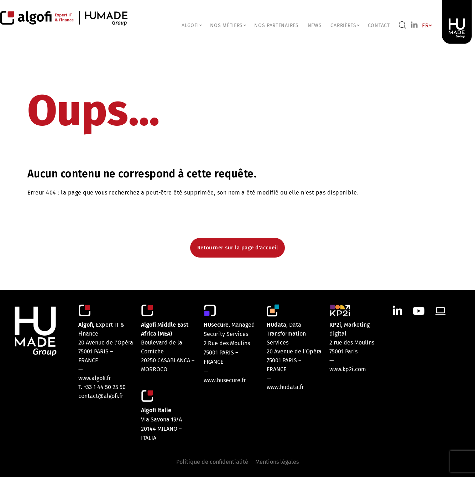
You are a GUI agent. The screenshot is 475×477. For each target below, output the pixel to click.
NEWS (315, 25)
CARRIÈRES (344, 25)
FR (426, 25)
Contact (379, 25)
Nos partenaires (276, 25)
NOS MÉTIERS (227, 25)
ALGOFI (191, 25)
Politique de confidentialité (212, 461)
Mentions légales (277, 461)
